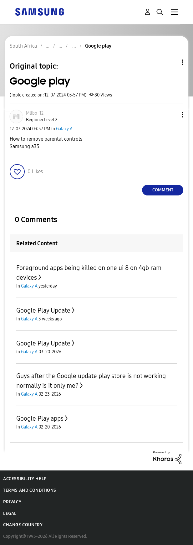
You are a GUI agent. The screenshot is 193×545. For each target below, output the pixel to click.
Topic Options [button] (172, 62)
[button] (172, 115)
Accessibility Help (25, 478)
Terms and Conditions (29, 490)
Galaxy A (64, 129)
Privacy (12, 502)
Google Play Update (43, 310)
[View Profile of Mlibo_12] (34, 113)
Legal (10, 513)
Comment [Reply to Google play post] (162, 190)
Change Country (23, 524)
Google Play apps (39, 418)
